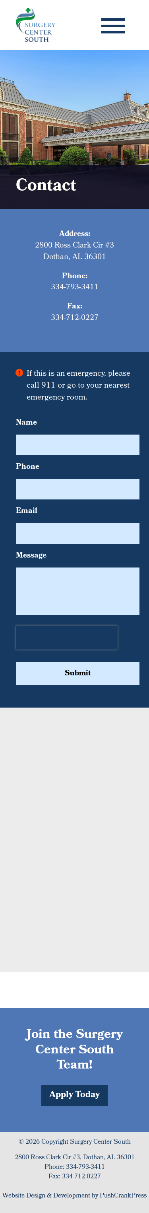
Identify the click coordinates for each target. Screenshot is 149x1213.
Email (26, 512)
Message (31, 556)
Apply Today (74, 1095)
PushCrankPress (123, 1196)
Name (26, 423)
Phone (27, 467)
